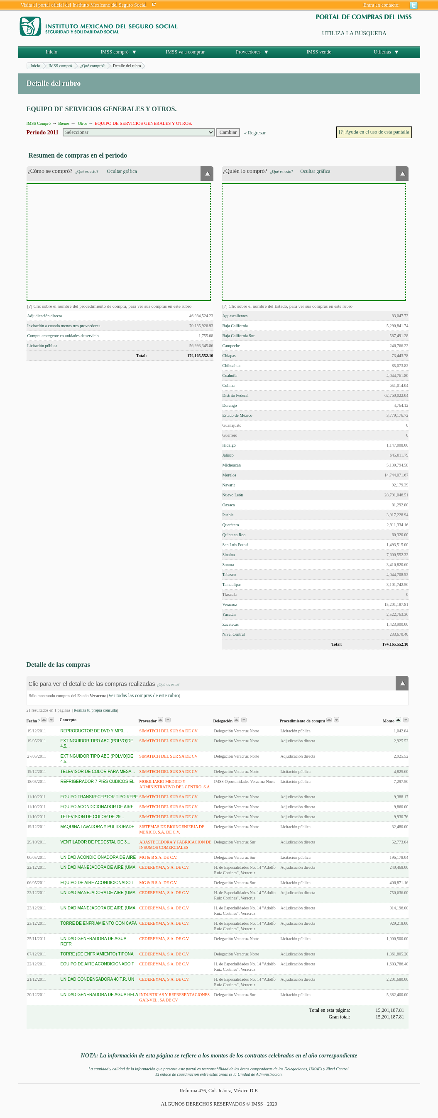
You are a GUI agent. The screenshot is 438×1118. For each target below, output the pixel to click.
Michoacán (232, 465)
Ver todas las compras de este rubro (143, 695)
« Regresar (255, 133)
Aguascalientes (235, 316)
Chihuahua (231, 365)
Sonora (228, 564)
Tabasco (229, 574)
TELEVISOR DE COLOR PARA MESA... (98, 771)
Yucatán (229, 614)
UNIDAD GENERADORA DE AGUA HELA (99, 994)
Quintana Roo (234, 534)
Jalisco (228, 455)
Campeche (231, 345)
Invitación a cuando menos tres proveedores (63, 325)
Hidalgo (229, 445)
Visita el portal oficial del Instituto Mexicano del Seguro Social (84, 5)
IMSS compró (114, 52)
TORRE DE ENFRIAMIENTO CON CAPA (99, 923)
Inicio (51, 52)
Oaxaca (229, 505)
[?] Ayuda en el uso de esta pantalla (374, 132)
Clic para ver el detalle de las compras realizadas (104, 684)
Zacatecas (231, 624)
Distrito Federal (236, 395)
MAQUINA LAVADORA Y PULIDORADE (98, 826)
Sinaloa (229, 554)
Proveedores (248, 52)
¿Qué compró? (92, 65)
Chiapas (229, 355)
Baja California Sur (239, 335)
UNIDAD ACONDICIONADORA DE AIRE (98, 857)
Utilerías (382, 52)
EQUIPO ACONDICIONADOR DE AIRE (97, 806)
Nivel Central (234, 634)
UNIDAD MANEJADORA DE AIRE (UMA (98, 867)
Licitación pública (42, 345)
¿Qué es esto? (87, 171)
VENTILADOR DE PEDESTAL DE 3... (95, 842)
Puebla (228, 515)
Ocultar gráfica (122, 171)
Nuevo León (233, 495)
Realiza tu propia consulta (95, 710)
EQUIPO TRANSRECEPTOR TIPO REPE (99, 797)
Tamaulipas (232, 584)
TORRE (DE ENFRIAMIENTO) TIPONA (97, 954)
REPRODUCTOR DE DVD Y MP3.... (94, 731)
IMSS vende (318, 52)
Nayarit (229, 485)
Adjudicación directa (44, 316)
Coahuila (230, 375)
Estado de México (237, 415)
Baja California (235, 325)
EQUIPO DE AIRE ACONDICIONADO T (98, 882)
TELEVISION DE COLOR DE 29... (92, 816)
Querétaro (231, 525)
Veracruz (230, 604)
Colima (229, 385)
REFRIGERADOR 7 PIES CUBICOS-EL (98, 781)
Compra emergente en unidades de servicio (63, 335)
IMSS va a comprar (185, 52)
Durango (230, 405)
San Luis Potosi (236, 544)
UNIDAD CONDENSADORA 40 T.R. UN (98, 979)
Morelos (229, 475)
